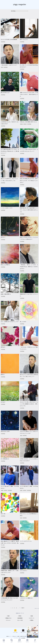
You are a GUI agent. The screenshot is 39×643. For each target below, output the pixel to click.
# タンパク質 (20, 620)
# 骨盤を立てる (8, 618)
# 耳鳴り (20, 615)
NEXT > (23, 607)
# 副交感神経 (20, 618)
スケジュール (19, 640)
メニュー (35, 640)
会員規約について (8, 636)
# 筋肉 (31, 615)
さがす (11, 640)
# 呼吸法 (31, 620)
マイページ (27, 640)
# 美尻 (8, 615)
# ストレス (8, 620)
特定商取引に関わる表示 (23, 636)
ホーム (4, 640)
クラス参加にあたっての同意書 (15, 636)
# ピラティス (31, 618)
